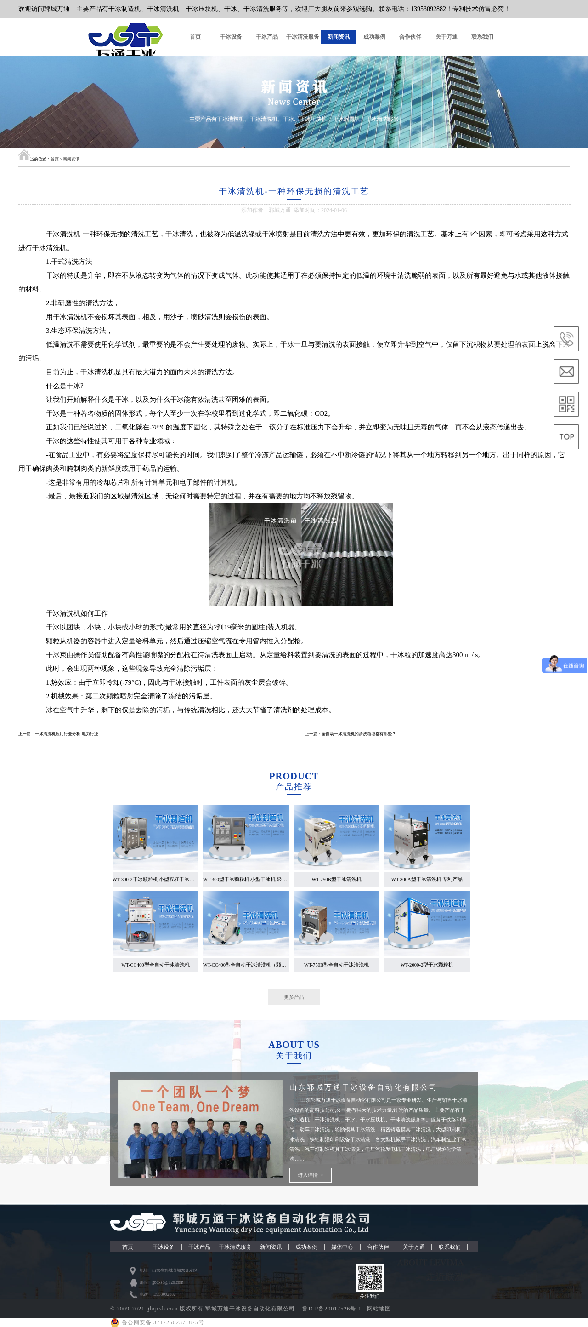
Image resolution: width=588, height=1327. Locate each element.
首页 (195, 37)
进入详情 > (310, 1175)
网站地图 (379, 1308)
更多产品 (294, 997)
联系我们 (482, 37)
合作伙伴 (410, 37)
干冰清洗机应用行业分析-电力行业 (66, 734)
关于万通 (446, 37)
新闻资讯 (339, 37)
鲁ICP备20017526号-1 (332, 1308)
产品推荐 (294, 786)
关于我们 (294, 1055)
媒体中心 (342, 1247)
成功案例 (374, 37)
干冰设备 (231, 37)
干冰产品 (267, 37)
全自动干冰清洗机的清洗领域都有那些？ (359, 734)
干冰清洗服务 (302, 37)
